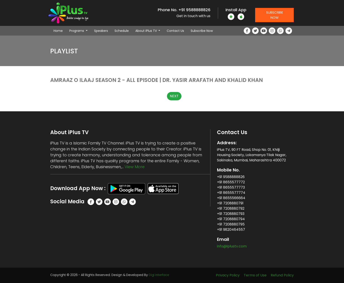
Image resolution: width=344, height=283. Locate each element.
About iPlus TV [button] (146, 31)
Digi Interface (159, 275)
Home (60, 30)
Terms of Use (255, 275)
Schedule (122, 31)
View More (135, 166)
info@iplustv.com (232, 246)
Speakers (101, 31)
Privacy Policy (228, 275)
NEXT (174, 96)
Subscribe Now (274, 15)
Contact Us (175, 31)
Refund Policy (282, 275)
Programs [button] (77, 31)
